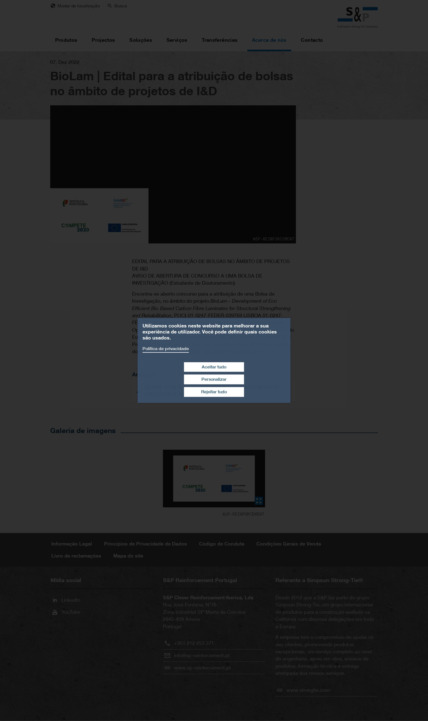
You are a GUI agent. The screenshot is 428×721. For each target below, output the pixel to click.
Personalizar (214, 379)
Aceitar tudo (214, 367)
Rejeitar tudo (214, 391)
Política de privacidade (165, 348)
